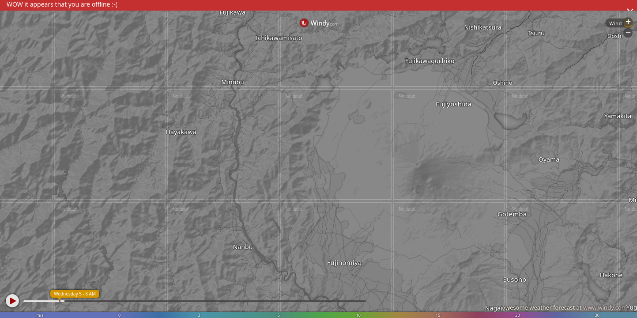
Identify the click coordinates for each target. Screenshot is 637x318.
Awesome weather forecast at (564, 307)
